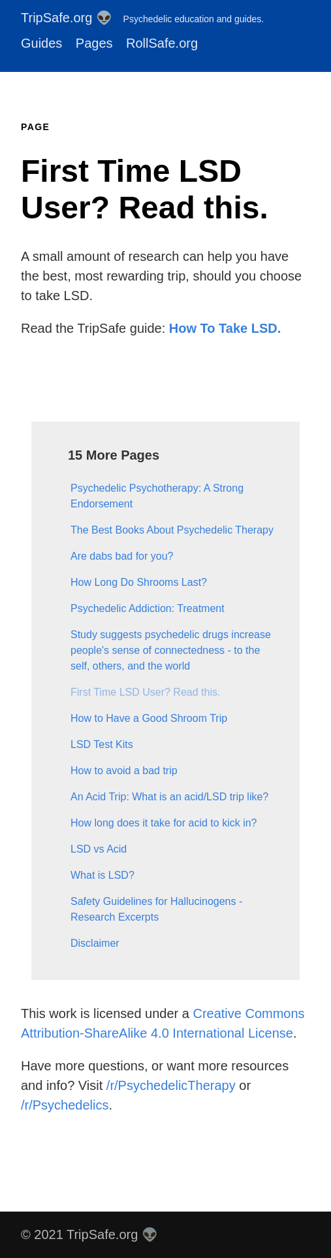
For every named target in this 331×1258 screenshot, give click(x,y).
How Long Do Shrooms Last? (139, 582)
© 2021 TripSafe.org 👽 (89, 1234)
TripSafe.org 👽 (142, 17)
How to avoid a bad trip (124, 770)
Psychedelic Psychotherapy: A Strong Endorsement (157, 496)
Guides (41, 43)
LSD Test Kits (102, 744)
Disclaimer (95, 943)
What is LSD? (102, 875)
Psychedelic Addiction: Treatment (148, 608)
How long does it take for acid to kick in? (164, 822)
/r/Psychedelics (65, 1105)
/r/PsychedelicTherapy (171, 1085)
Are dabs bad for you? (122, 556)
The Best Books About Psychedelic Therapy (172, 530)
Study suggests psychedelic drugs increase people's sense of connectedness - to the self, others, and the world (171, 650)
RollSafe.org (162, 43)
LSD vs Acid (99, 849)
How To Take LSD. (225, 328)
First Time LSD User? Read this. (145, 692)
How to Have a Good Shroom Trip (149, 718)
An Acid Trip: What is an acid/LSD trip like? (169, 796)
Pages (94, 43)
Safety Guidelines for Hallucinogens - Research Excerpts (156, 909)
